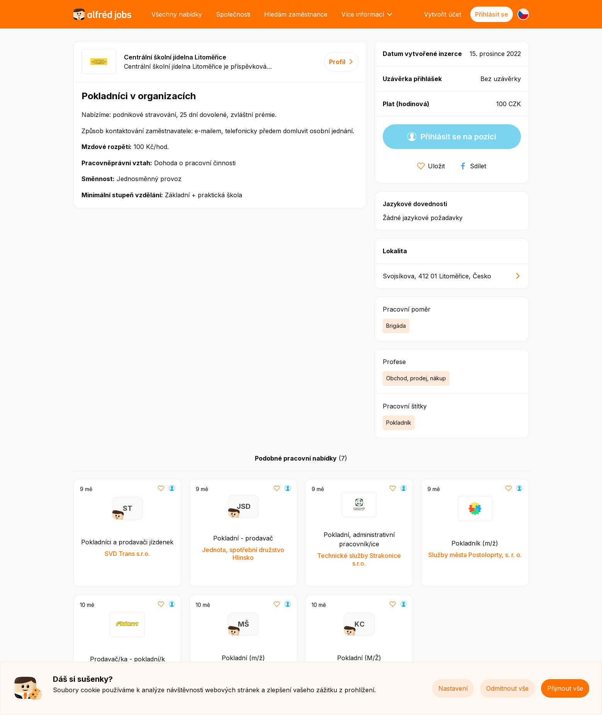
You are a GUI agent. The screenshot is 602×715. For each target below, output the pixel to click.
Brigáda (396, 325)
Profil (341, 62)
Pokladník (398, 422)
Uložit (431, 166)
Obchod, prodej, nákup (416, 378)
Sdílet (472, 166)
